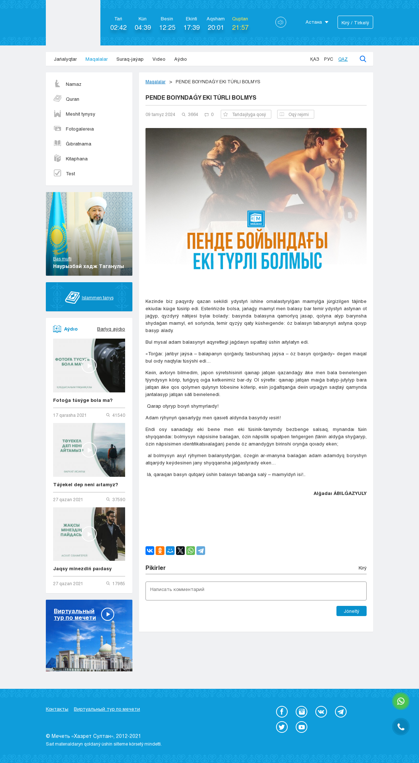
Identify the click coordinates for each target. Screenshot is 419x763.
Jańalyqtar (65, 59)
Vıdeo (158, 59)
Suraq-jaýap (130, 59)
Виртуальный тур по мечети (107, 709)
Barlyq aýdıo (111, 329)
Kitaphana (70, 158)
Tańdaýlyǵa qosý (244, 114)
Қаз (314, 58)
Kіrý (363, 568)
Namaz (67, 84)
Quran (66, 99)
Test (64, 173)
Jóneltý (351, 611)
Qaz (343, 58)
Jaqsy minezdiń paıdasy (82, 568)
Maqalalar (96, 59)
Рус (328, 58)
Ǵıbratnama (72, 143)
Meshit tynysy (74, 113)
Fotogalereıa (73, 128)
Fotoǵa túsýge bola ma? (83, 400)
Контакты (57, 709)
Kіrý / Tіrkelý (355, 22)
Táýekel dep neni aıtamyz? (85, 484)
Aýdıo (180, 59)
